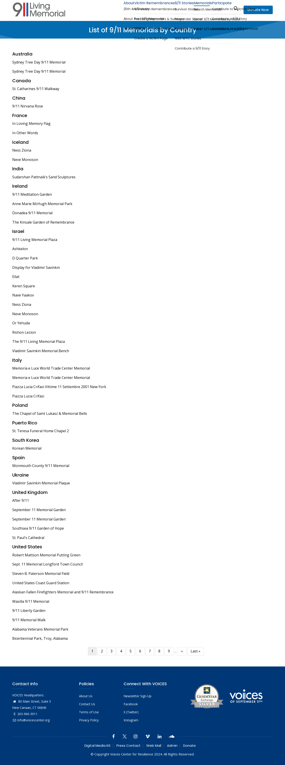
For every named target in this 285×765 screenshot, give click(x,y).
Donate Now (258, 10)
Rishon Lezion (24, 332)
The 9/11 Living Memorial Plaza (38, 341)
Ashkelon (20, 248)
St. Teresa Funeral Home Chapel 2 (40, 430)
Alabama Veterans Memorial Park (40, 629)
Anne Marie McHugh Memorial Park (42, 203)
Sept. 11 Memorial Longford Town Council (47, 564)
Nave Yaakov (23, 295)
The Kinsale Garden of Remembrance (43, 222)
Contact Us (87, 704)
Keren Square (23, 286)
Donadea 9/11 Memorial (32, 212)
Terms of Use (89, 712)
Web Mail (153, 745)
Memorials (197, 8)
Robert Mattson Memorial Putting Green (46, 555)
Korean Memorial (26, 448)
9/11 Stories (176, 8)
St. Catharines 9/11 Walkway (35, 88)
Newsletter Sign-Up (137, 696)
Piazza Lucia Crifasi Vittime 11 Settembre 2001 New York (59, 386)
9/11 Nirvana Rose (27, 106)
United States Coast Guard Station (40, 582)
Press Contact (128, 745)
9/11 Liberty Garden (28, 610)
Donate (189, 745)
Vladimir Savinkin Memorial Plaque (41, 483)
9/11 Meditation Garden (32, 194)
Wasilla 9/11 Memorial (30, 601)
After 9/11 (20, 500)
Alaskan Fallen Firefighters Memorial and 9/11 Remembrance (63, 592)
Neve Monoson (25, 159)
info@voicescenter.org (31, 720)
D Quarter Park (25, 258)
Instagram (131, 720)
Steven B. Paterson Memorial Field (40, 573)
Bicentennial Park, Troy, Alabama (40, 638)
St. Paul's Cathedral (28, 537)
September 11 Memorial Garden (39, 509)
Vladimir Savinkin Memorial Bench (40, 350)
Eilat (15, 276)
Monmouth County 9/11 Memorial (40, 465)
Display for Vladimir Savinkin (36, 267)
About (115, 8)
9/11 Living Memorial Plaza (34, 239)
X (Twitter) (131, 712)
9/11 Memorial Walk (29, 619)
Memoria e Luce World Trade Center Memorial (51, 368)
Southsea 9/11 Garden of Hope (38, 528)
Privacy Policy (89, 720)
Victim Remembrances (143, 8)
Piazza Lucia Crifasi (28, 396)
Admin (172, 745)
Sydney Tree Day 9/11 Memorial (38, 62)
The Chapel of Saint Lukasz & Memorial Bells (49, 413)
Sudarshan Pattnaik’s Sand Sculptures (43, 177)
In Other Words (25, 132)
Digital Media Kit (97, 745)
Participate (220, 8)
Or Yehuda (21, 323)
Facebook (131, 704)
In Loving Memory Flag (31, 123)
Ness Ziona (21, 150)
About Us (85, 696)
